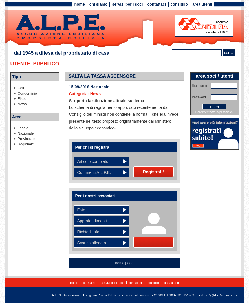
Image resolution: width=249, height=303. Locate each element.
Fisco (22, 98)
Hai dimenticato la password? (214, 112)
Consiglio (179, 4)
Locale (23, 128)
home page (124, 263)
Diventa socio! (153, 242)
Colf (21, 88)
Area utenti (202, 4)
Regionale (26, 144)
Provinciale (27, 139)
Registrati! (153, 171)
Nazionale (26, 133)
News (22, 104)
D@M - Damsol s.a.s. (223, 295)
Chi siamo (98, 4)
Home (79, 4)
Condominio (27, 93)
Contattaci (156, 4)
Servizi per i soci (127, 4)
